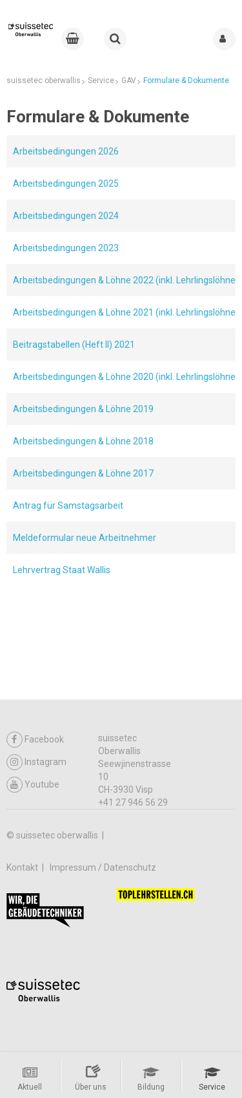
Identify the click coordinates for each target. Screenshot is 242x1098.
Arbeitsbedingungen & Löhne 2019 (83, 409)
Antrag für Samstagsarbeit (68, 505)
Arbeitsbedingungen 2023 (66, 248)
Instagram (36, 762)
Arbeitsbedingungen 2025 (66, 183)
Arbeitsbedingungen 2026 (66, 151)
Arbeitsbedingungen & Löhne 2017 (83, 473)
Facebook (35, 740)
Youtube (32, 785)
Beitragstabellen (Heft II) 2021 (74, 344)
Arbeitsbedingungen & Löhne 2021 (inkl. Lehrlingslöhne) (126, 312)
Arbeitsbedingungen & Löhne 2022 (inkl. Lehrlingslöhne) (126, 280)
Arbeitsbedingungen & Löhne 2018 (83, 441)
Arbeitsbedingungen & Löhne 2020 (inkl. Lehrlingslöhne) (126, 377)
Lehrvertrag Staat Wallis (61, 570)
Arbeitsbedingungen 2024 (66, 216)
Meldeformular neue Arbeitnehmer (84, 538)
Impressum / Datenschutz (103, 867)
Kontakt (23, 867)
